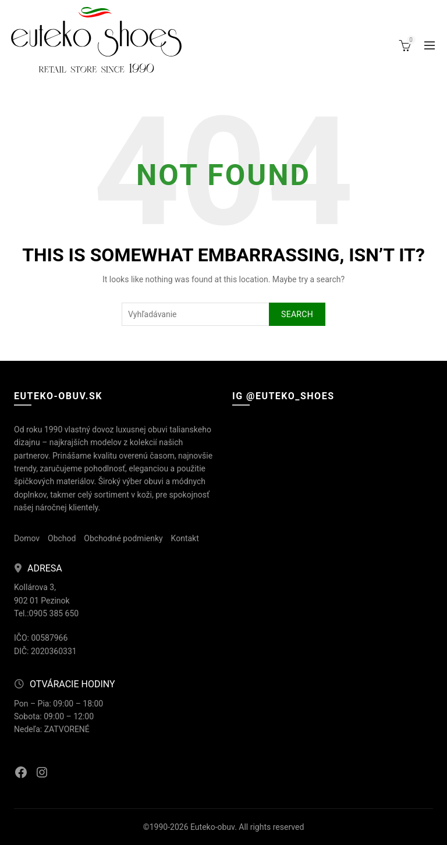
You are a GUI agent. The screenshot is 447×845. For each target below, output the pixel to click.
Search (297, 314)
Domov (27, 538)
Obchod (62, 538)
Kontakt (185, 538)
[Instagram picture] (264, 444)
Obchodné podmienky (123, 538)
